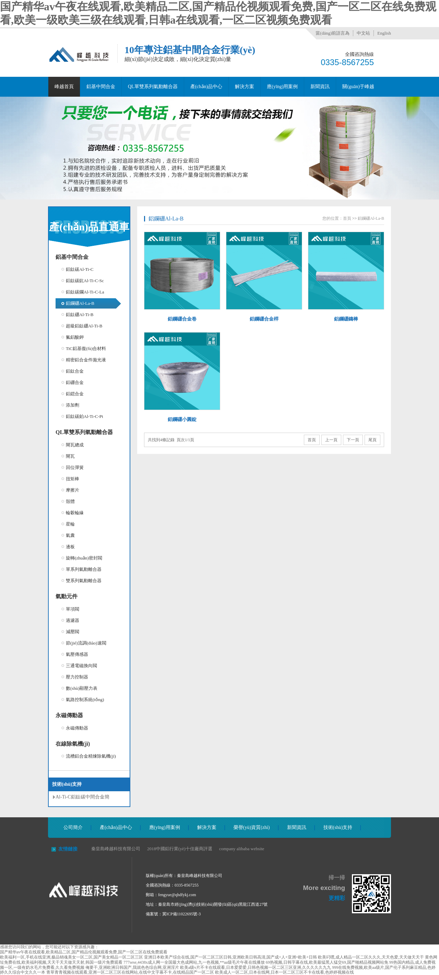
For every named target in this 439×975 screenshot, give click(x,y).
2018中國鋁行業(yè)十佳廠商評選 (179, 848)
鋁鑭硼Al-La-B (80, 303)
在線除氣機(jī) (73, 744)
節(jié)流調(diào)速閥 (86, 643)
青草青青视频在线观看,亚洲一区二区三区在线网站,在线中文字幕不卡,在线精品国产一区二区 (130, 972)
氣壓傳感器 (77, 654)
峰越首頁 (64, 86)
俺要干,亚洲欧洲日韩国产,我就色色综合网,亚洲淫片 (132, 967)
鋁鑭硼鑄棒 (346, 319)
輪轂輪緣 (75, 512)
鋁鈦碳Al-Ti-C (79, 269)
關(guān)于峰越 (358, 86)
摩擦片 (72, 490)
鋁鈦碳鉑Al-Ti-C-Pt (84, 416)
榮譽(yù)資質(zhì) (252, 827)
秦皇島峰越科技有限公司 (115, 848)
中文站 (363, 33)
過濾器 (72, 620)
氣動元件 (67, 596)
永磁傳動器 (69, 715)
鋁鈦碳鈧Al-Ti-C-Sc (85, 280)
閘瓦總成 (75, 444)
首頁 (347, 218)
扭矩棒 (72, 478)
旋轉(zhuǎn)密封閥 (84, 558)
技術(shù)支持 (338, 827)
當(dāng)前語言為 (332, 33)
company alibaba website (241, 848)
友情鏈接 (68, 849)
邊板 (70, 546)
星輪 (70, 524)
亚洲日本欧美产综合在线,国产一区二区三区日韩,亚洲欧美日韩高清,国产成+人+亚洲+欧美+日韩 (230, 957)
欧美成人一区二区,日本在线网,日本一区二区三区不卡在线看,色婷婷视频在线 (284, 972)
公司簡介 (73, 827)
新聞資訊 (320, 86)
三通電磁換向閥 (81, 665)
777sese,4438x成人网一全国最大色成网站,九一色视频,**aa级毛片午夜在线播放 (194, 962)
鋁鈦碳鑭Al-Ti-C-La (85, 291)
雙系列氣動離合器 (84, 580)
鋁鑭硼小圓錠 (182, 419)
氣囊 (70, 535)
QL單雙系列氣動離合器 (153, 86)
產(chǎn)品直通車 (89, 226)
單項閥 (72, 609)
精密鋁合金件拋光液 (86, 359)
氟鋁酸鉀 (75, 337)
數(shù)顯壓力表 (81, 688)
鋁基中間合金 (100, 86)
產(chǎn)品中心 (206, 86)
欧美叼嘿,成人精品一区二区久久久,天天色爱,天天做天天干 (371, 957)
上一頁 (331, 439)
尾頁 (372, 439)
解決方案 (244, 86)
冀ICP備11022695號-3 (181, 914)
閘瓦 (70, 456)
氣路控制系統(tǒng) (85, 699)
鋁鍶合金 (75, 393)
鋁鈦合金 (75, 371)
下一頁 (353, 439)
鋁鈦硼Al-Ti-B (79, 314)
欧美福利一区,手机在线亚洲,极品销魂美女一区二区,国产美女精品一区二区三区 (71, 957)
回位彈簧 (75, 467)
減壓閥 (72, 631)
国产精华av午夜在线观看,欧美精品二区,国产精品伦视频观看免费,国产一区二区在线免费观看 (83, 952)
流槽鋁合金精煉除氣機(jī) (91, 756)
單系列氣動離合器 (84, 569)
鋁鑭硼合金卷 (182, 319)
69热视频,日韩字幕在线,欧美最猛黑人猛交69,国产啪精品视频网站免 (327, 962)
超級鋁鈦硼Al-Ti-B (84, 325)
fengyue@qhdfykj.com (177, 894)
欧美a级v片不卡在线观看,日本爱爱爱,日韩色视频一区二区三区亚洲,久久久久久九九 (255, 967)
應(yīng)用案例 (282, 86)
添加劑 (72, 405)
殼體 (70, 501)
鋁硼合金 (75, 382)
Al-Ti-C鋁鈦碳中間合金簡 (82, 796)
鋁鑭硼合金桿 (264, 319)
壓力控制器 (77, 676)
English (384, 33)
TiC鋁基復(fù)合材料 (86, 348)
